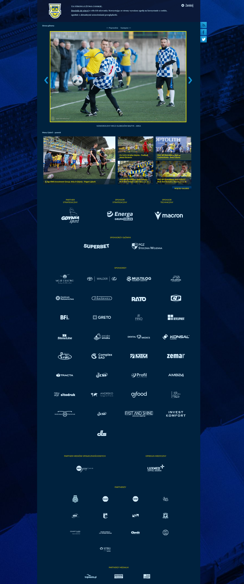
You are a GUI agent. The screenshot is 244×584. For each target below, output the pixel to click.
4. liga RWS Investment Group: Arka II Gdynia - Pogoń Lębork (70, 182)
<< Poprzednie (112, 28)
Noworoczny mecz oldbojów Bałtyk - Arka (119, 126)
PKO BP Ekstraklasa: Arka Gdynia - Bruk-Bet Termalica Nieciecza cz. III (171, 180)
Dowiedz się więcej (80, 10)
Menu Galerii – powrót (51, 132)
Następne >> (125, 28)
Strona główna (48, 26)
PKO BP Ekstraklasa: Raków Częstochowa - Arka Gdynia (168, 156)
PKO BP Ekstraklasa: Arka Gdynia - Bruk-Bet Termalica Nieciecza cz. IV (134, 180)
